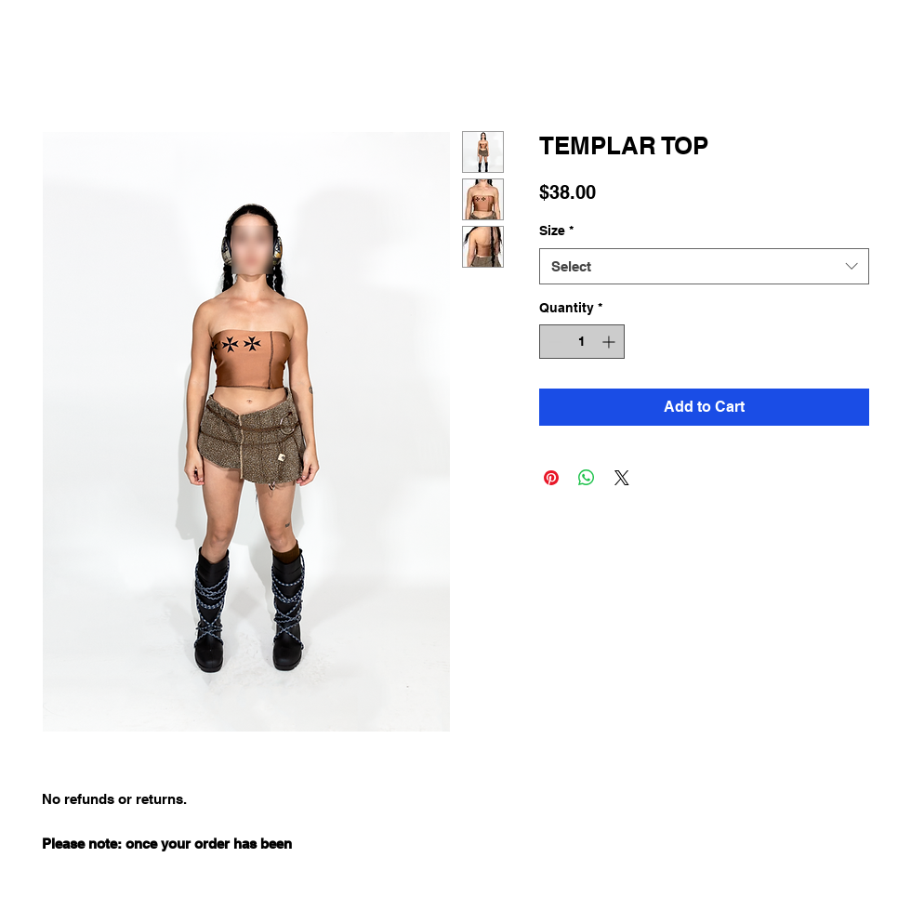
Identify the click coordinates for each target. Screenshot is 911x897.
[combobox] (704, 266)
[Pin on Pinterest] (551, 478)
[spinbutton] (582, 341)
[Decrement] (553, 341)
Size (556, 230)
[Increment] (610, 341)
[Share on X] (622, 478)
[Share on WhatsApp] (586, 478)
